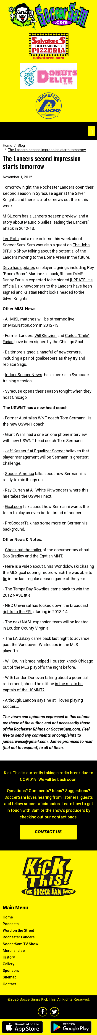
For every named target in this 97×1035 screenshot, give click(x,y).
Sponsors (11, 970)
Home (8, 917)
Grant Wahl (15, 434)
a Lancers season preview (53, 216)
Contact (9, 984)
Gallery (8, 964)
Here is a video (18, 566)
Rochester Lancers (19, 937)
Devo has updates (19, 267)
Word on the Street (18, 930)
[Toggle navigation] (91, 131)
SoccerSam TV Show (20, 944)
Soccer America (19, 473)
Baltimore (13, 352)
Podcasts (11, 924)
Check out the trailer (23, 549)
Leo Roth (11, 238)
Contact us (48, 831)
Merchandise (14, 950)
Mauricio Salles (38, 222)
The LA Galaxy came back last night (37, 638)
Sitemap (9, 977)
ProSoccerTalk (18, 523)
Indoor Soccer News (23, 374)
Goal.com (13, 506)
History (9, 957)
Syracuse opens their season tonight (38, 391)
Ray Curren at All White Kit (28, 490)
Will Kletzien (45, 335)
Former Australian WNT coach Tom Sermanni (46, 418)
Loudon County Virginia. (28, 628)
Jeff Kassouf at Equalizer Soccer (35, 450)
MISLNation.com (23, 325)
